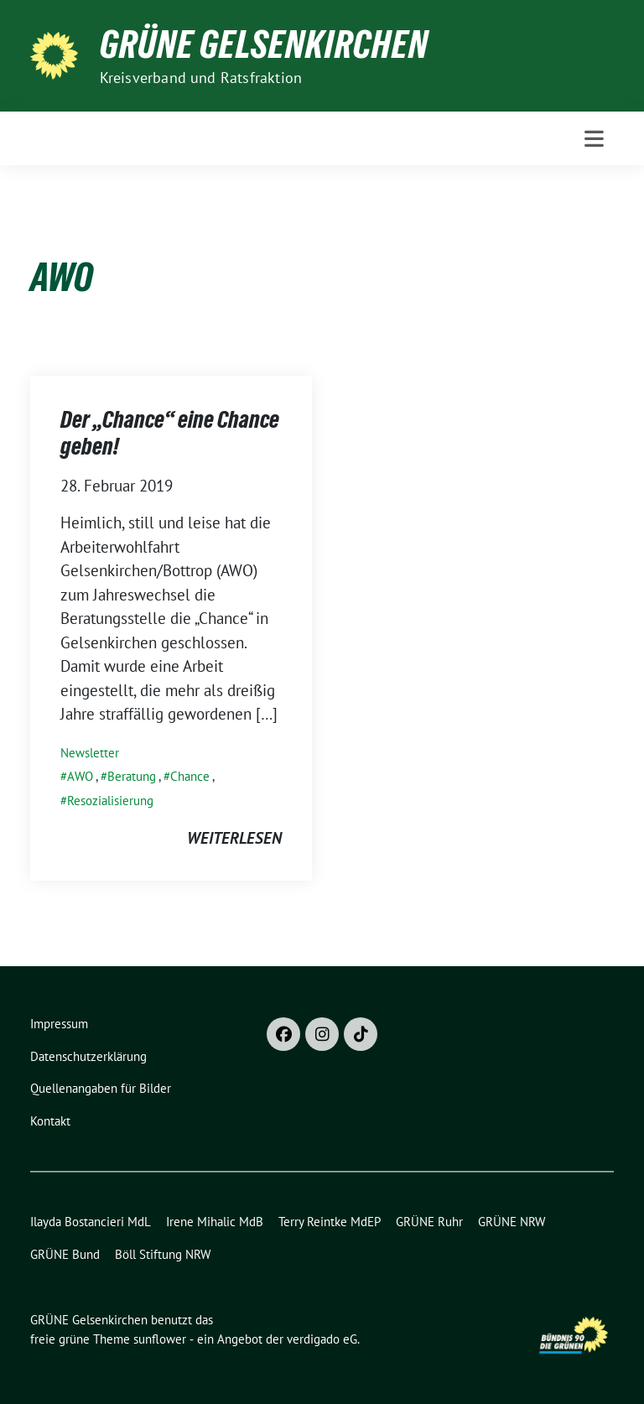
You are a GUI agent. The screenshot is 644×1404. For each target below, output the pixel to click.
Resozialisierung (110, 801)
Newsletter (89, 753)
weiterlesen (234, 838)
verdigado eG (322, 1339)
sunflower (159, 1339)
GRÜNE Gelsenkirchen (264, 44)
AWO (80, 776)
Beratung (131, 776)
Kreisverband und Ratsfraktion (201, 77)
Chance (190, 776)
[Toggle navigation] (594, 138)
